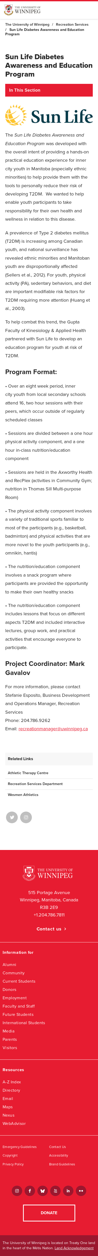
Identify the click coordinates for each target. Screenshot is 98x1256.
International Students (24, 1022)
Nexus (8, 1115)
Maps (8, 1106)
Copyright (10, 1155)
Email (8, 1098)
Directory (11, 1090)
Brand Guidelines (62, 1164)
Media (8, 1031)
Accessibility (58, 1155)
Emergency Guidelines (20, 1147)
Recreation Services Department (35, 784)
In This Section (25, 90)
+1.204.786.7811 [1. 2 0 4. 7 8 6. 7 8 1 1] (49, 915)
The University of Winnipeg (27, 24)
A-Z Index (12, 1081)
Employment (15, 997)
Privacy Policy (13, 1164)
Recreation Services (72, 24)
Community (14, 972)
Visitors (10, 1047)
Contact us (49, 929)
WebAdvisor (14, 1123)
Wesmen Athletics (23, 795)
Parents (10, 1039)
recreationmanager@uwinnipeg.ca (53, 729)
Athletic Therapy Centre (28, 773)
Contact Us (57, 1147)
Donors (9, 989)
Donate (49, 1213)
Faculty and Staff (19, 1006)
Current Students (19, 981)
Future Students (18, 1014)
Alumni (9, 964)
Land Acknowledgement (74, 1248)
